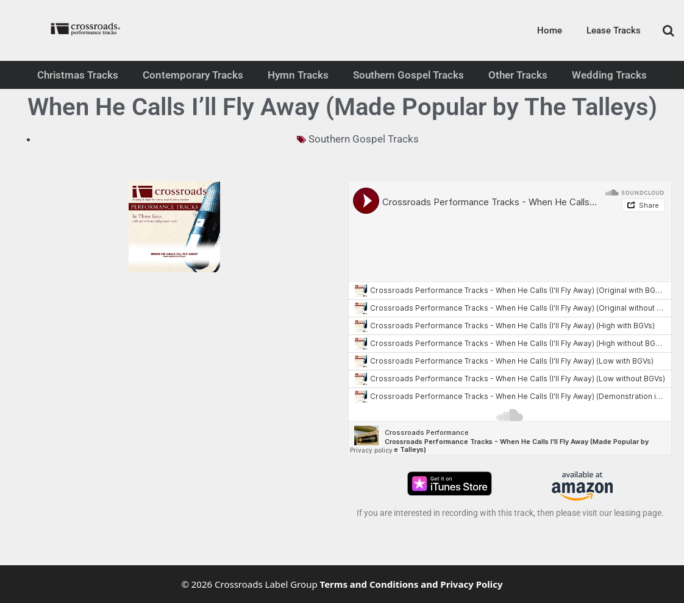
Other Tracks (517, 75)
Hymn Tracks (298, 75)
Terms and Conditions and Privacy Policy (411, 584)
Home (549, 30)
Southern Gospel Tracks (408, 75)
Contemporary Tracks (193, 75)
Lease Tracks (613, 30)
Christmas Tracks (77, 75)
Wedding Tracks (609, 75)
